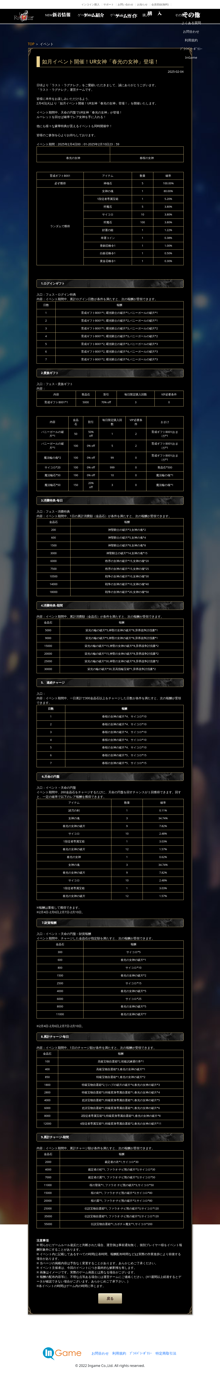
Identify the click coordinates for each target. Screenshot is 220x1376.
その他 (195, 16)
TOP (31, 44)
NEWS (57, 16)
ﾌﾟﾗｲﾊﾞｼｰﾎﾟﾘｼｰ (141, 1353)
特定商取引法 (166, 1353)
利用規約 (119, 1353)
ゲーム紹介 (91, 16)
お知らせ (142, 4)
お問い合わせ (125, 4)
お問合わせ (100, 1353)
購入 (161, 16)
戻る (110, 1298)
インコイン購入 (90, 4)
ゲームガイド (126, 16)
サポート (108, 4)
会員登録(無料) (160, 4)
